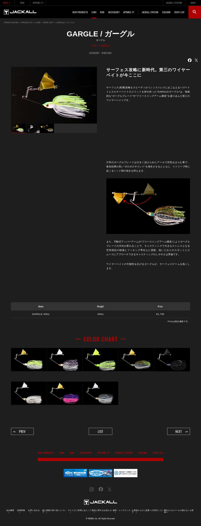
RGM (22, 3)
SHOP (193, 3)
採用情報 (21, 510)
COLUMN (166, 12)
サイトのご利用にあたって (80, 510)
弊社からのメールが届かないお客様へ (179, 511)
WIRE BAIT (107, 53)
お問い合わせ (34, 510)
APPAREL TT (38, 3)
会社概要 (10, 510)
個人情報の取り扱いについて (54, 511)
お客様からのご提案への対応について (147, 511)
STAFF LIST (179, 12)
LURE (94, 12)
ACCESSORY (114, 12)
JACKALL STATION (174, 3)
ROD (102, 12)
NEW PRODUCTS (80, 12)
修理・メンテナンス (121, 510)
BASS (7, 3)
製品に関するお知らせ (102, 510)
